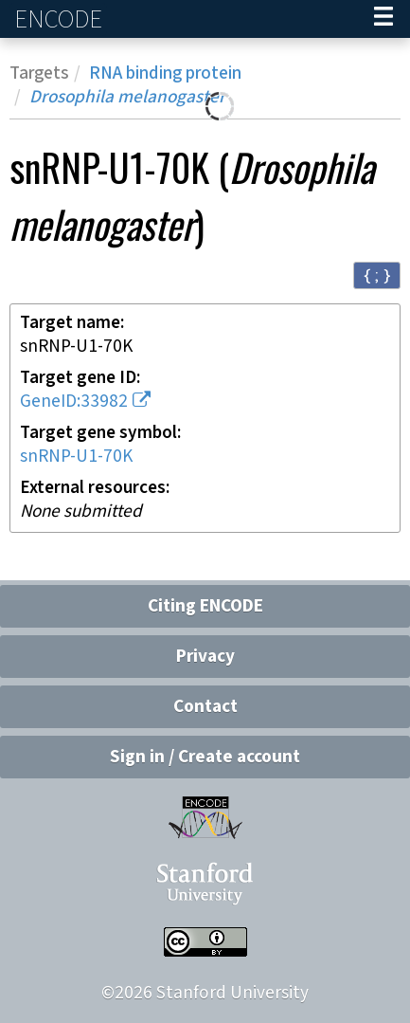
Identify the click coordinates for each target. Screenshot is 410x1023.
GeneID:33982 (74, 401)
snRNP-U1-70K (76, 456)
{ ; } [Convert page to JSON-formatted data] (377, 274)
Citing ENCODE (205, 606)
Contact (205, 707)
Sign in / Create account (205, 757)
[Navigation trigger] (383, 19)
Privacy (205, 656)
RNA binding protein (165, 73)
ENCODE (60, 19)
